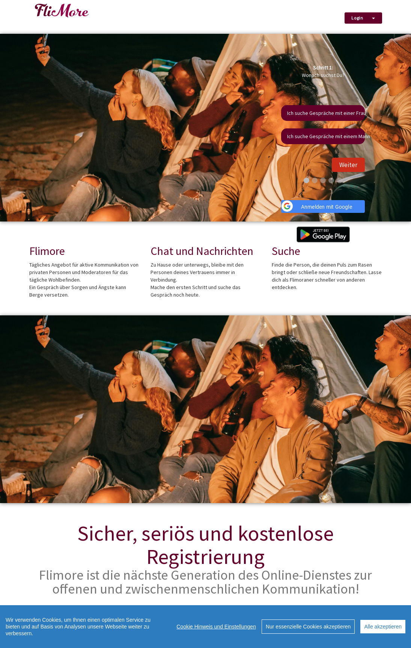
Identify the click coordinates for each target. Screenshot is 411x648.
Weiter (348, 165)
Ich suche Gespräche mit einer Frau (326, 113)
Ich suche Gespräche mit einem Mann (326, 136)
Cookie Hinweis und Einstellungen (216, 627)
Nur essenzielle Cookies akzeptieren (308, 627)
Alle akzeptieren (383, 627)
